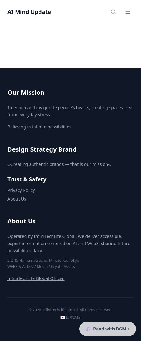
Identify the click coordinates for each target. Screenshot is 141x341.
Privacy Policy (21, 190)
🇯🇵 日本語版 (70, 317)
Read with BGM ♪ (108, 329)
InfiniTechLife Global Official (35, 278)
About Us (16, 199)
